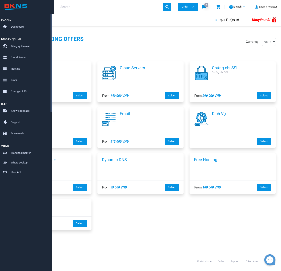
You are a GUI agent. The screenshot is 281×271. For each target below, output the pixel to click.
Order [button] (188, 7)
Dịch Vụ (237, 113)
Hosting (87, 113)
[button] (205, 7)
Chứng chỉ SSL (243, 67)
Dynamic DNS (149, 159)
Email (160, 113)
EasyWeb (70, 205)
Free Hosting (224, 159)
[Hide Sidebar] (45, 7)
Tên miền (88, 67)
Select (115, 95)
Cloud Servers (167, 67)
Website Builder (94, 159)
